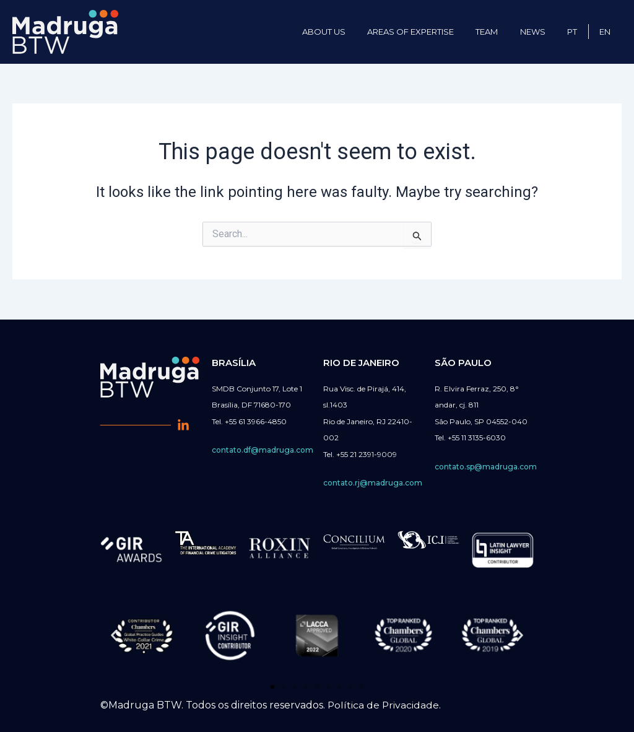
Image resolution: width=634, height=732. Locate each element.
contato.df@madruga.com (262, 450)
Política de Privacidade (384, 705)
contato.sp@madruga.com (486, 466)
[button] (114, 635)
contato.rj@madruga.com (372, 482)
